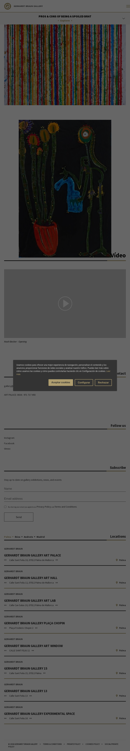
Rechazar (103, 382)
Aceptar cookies (60, 382)
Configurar (84, 382)
